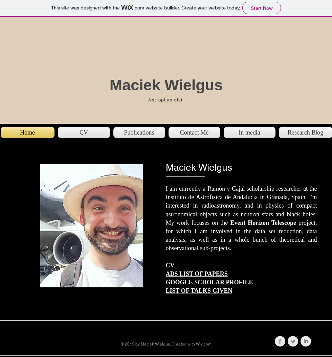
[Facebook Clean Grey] (280, 341)
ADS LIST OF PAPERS (197, 273)
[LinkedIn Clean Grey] (306, 341)
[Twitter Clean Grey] (293, 341)
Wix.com (204, 344)
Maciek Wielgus (166, 85)
